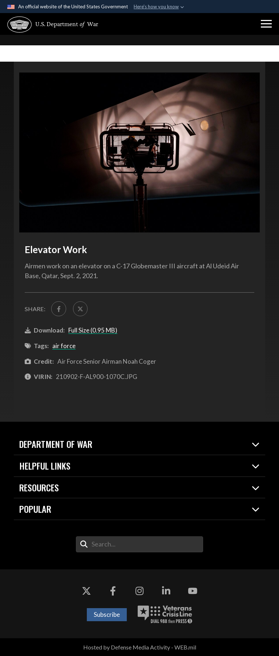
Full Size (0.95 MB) (92, 330)
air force (64, 346)
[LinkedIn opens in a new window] (166, 591)
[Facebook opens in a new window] (113, 591)
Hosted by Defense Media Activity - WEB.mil (139, 647)
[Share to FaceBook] (58, 308)
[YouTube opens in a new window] (192, 591)
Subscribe (107, 614)
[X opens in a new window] (86, 591)
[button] (266, 24)
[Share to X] (80, 308)
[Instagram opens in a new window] (139, 591)
